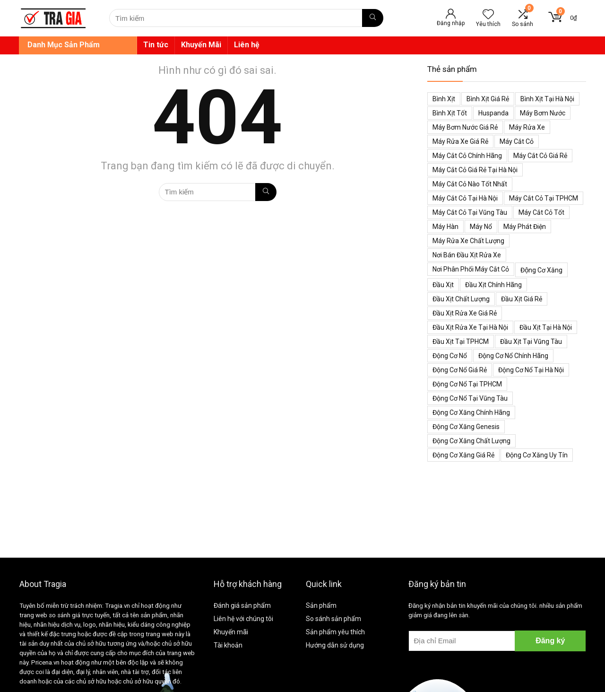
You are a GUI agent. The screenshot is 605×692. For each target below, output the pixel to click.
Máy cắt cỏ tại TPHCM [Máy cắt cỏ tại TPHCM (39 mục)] (543, 198)
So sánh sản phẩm (333, 618)
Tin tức (155, 44)
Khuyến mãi (231, 632)
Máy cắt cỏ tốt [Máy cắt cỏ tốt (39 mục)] (541, 212)
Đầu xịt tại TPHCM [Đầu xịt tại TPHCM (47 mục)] (460, 341)
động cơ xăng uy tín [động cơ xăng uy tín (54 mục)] (537, 455)
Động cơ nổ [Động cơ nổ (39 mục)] (449, 355)
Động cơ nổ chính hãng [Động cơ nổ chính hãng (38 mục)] (513, 355)
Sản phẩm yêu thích (335, 632)
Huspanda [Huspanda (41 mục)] (493, 113)
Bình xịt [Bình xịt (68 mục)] (443, 99)
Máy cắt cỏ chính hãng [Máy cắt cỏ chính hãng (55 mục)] (467, 155)
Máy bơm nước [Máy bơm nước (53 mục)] (542, 113)
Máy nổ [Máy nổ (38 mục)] (481, 226)
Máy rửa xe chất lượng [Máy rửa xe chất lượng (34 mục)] (468, 241)
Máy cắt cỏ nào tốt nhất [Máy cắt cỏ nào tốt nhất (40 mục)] (469, 184)
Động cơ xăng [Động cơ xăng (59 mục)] (541, 270)
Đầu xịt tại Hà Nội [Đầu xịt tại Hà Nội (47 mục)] (545, 327)
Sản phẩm (321, 605)
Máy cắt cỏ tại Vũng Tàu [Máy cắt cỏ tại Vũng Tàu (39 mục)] (469, 212)
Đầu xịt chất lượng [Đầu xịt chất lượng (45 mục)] (461, 299)
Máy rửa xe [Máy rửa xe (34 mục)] (527, 127)
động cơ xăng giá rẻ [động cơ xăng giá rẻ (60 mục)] (463, 455)
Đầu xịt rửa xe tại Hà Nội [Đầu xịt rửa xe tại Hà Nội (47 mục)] (470, 327)
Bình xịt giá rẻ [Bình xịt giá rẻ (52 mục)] (488, 99)
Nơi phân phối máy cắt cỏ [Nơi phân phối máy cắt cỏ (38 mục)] (470, 269)
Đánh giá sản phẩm (242, 605)
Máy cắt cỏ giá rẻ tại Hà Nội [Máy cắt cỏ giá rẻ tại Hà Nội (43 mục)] (475, 170)
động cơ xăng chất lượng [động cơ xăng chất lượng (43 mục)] (471, 441)
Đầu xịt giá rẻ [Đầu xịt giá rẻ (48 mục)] (521, 299)
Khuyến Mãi (201, 44)
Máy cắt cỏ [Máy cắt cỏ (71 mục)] (517, 141)
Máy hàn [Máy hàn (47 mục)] (445, 226)
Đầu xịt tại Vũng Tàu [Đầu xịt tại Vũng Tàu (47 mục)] (531, 341)
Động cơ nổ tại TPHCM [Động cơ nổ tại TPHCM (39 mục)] (467, 384)
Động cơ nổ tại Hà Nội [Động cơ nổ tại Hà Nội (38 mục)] (531, 370)
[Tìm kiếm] (372, 18)
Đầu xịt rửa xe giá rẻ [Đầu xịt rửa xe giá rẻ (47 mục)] (464, 313)
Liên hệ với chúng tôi (243, 618)
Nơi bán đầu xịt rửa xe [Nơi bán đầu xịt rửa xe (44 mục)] (466, 255)
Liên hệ (246, 44)
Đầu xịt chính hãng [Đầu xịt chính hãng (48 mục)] (493, 285)
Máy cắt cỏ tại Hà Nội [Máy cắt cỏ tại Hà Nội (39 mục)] (465, 198)
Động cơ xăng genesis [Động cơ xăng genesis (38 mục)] (466, 426)
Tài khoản (228, 645)
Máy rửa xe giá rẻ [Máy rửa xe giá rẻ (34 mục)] (460, 141)
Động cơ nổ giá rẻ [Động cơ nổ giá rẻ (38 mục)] (459, 370)
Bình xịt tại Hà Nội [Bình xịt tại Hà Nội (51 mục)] (547, 99)
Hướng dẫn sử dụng (335, 645)
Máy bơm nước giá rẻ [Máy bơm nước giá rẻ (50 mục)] (465, 127)
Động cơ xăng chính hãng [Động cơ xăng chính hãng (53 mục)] (471, 412)
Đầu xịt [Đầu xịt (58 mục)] (443, 285)
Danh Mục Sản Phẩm (63, 44)
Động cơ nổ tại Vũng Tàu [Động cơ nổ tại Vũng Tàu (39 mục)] (470, 398)
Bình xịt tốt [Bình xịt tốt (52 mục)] (449, 113)
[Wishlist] (488, 15)
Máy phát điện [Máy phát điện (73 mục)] (524, 226)
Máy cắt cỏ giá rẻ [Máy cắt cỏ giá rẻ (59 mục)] (540, 155)
